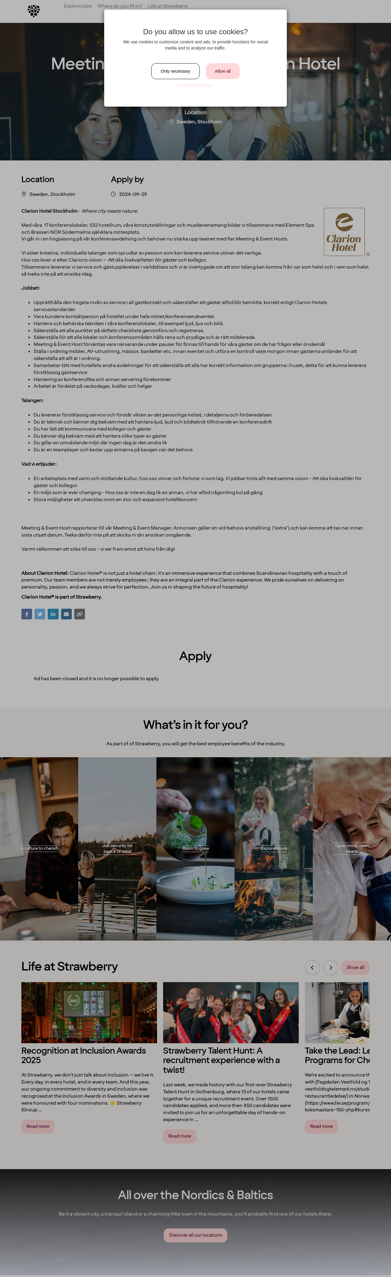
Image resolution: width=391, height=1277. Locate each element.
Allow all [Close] (223, 71)
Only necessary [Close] (175, 71)
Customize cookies (195, 85)
